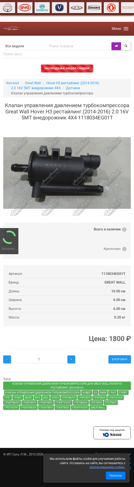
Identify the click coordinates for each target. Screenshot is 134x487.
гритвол (99, 397)
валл (28, 397)
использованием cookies (107, 467)
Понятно (115, 475)
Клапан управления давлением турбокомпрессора (42, 392)
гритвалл (69, 397)
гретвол (110, 402)
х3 (95, 392)
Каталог (13, 83)
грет (7, 397)
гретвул (96, 402)
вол (45, 397)
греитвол (62, 407)
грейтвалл (12, 402)
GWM (103, 392)
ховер (87, 392)
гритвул (85, 397)
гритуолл (115, 397)
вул (37, 397)
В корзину (119, 359)
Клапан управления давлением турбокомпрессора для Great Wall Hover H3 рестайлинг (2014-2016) (67, 385)
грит (112, 392)
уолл (55, 397)
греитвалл (28, 407)
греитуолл (80, 407)
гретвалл (81, 402)
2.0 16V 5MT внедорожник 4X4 (36, 88)
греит (18, 397)
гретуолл (11, 407)
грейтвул (29, 402)
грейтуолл (63, 402)
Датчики (73, 88)
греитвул (46, 407)
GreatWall (98, 407)
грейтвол (46, 402)
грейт (123, 392)
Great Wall (33, 83)
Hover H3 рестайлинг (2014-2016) (72, 83)
